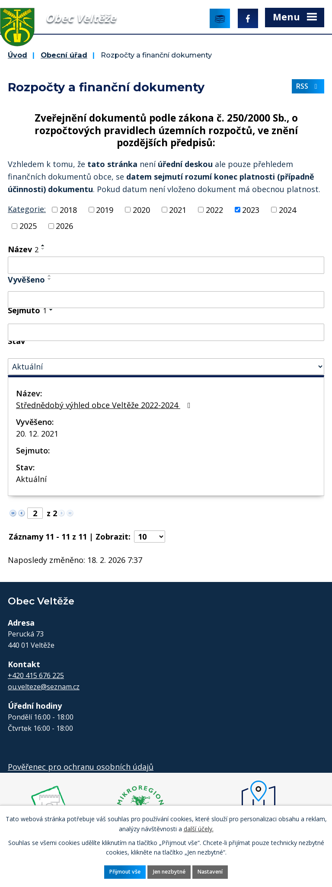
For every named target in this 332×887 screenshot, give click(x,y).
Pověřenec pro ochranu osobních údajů (80, 767)
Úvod (17, 55)
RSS (308, 86)
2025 (28, 226)
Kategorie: (27, 209)
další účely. (199, 828)
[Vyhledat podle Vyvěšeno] (166, 300)
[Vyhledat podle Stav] (166, 366)
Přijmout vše (124, 871)
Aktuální (31, 479)
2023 (250, 209)
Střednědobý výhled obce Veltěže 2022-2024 (105, 405)
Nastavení (210, 871)
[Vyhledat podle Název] (166, 265)
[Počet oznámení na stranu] (149, 536)
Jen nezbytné (169, 871)
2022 (214, 209)
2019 (104, 209)
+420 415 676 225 (36, 675)
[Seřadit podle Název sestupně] (43, 249)
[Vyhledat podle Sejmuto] (166, 332)
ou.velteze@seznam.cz (44, 686)
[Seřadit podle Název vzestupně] (43, 245)
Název (23, 249)
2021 (177, 209)
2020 (141, 209)
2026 (64, 226)
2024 (287, 209)
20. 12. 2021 (37, 433)
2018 (68, 209)
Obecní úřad (64, 55)
